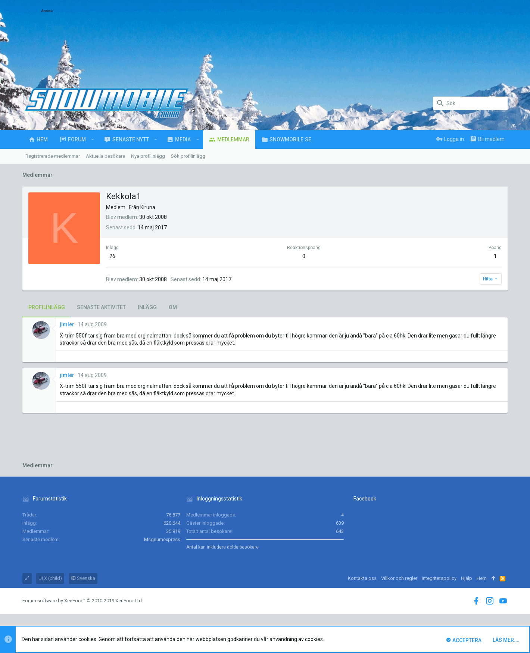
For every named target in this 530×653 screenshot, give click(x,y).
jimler (67, 324)
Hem (482, 578)
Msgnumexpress (162, 539)
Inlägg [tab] (147, 307)
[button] (92, 139)
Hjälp (466, 578)
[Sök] (470, 103)
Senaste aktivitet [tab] (101, 307)
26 (112, 256)
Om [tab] (173, 307)
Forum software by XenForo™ (82, 600)
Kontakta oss (362, 578)
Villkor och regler (399, 578)
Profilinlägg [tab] (46, 307)
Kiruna (147, 207)
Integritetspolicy (439, 578)
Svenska (83, 578)
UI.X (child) (50, 578)
